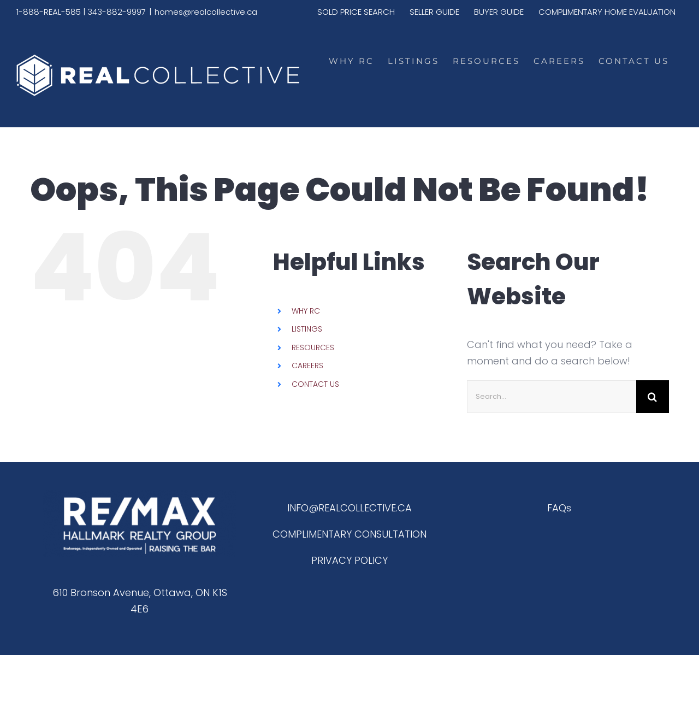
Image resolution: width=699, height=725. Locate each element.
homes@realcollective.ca (206, 11)
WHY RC (306, 310)
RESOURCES (313, 347)
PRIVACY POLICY (349, 560)
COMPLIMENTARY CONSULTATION (349, 534)
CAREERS (307, 365)
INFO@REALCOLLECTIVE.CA (349, 508)
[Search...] (551, 396)
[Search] (652, 396)
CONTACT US (315, 384)
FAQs (559, 508)
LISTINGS (307, 328)
